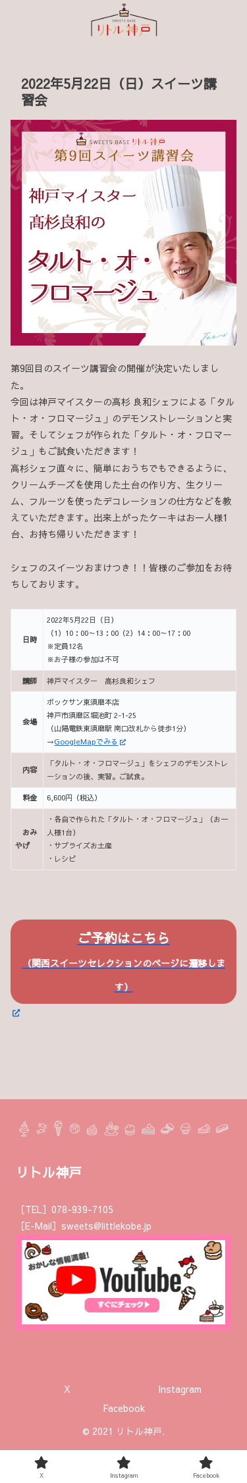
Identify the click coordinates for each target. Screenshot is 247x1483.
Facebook (124, 1408)
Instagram (180, 1388)
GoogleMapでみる (90, 741)
